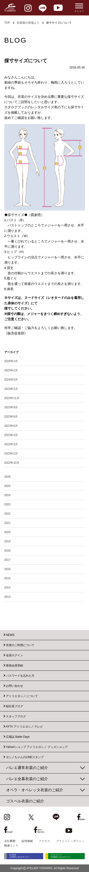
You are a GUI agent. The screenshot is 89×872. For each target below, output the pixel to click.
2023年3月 (11, 444)
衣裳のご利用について (20, 645)
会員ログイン (14, 655)
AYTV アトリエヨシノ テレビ (24, 726)
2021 (7, 523)
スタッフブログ (16, 716)
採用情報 (27, 841)
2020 (7, 532)
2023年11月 (11, 398)
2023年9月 (11, 407)
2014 (7, 587)
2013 (7, 596)
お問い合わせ (14, 686)
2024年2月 (11, 389)
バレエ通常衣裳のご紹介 (27, 768)
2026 (7, 476)
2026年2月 (11, 361)
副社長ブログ (14, 706)
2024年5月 (11, 379)
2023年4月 (11, 435)
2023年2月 (11, 453)
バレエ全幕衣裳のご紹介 (27, 779)
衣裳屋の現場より (28, 22)
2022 (7, 513)
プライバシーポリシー (70, 841)
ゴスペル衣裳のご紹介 (25, 801)
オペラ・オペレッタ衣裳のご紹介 (34, 790)
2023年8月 (11, 416)
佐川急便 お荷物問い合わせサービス (20, 856)
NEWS (10, 635)
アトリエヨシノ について (22, 696)
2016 (7, 569)
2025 (7, 486)
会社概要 (9, 841)
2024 (7, 495)
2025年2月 (11, 370)
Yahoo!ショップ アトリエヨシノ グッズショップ (37, 747)
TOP (7, 22)
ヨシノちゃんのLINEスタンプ (25, 757)
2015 (7, 578)
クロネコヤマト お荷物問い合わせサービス (62, 856)
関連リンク (11, 845)
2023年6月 (11, 425)
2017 (7, 560)
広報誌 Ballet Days (18, 736)
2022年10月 (11, 462)
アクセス (44, 841)
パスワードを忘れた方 (20, 675)
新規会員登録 (14, 665)
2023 (7, 504)
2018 (7, 550)
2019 (7, 541)
